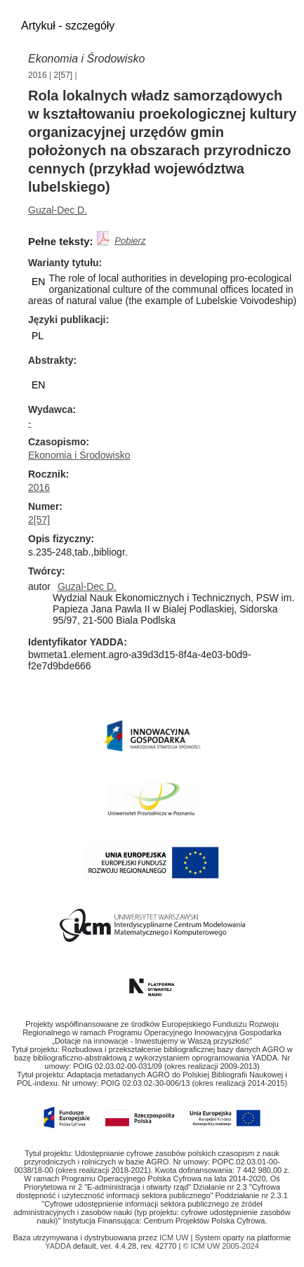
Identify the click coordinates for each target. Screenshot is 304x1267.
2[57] (63, 75)
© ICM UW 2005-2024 (220, 1246)
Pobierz (129, 240)
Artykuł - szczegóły (67, 26)
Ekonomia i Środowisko (79, 455)
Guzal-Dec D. (57, 210)
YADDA (59, 1246)
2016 (37, 75)
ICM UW (175, 1237)
